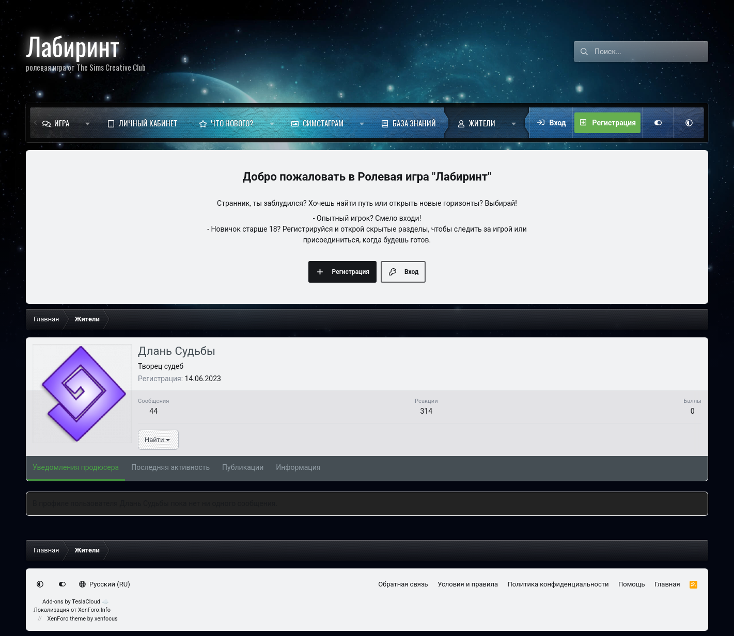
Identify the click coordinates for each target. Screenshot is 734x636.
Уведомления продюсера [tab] (76, 467)
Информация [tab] (298, 467)
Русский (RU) (104, 584)
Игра (61, 122)
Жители (482, 122)
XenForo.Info (94, 610)
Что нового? (232, 122)
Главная (667, 584)
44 (153, 411)
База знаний (414, 122)
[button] (88, 122)
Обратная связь (403, 584)
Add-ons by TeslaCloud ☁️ (75, 601)
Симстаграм (323, 122)
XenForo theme (67, 618)
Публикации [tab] (242, 467)
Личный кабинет (148, 122)
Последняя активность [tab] (170, 467)
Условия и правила (468, 584)
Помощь (631, 584)
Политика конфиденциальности (558, 584)
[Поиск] (651, 51)
